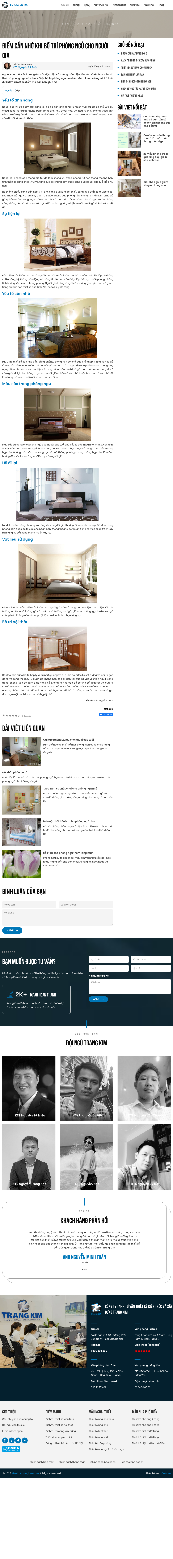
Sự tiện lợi (11, 100)
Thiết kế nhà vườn (99, 1518)
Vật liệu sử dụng (15, 118)
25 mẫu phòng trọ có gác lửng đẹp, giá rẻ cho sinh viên (156, 157)
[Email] (109, 1000)
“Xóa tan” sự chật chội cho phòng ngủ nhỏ (70, 820)
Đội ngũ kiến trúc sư (13, 1506)
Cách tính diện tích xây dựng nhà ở (138, 60)
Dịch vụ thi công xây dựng (61, 1512)
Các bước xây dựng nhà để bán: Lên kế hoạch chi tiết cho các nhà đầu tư (156, 121)
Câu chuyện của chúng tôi (17, 1500)
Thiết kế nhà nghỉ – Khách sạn (106, 1530)
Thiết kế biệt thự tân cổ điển (148, 1524)
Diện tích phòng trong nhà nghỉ (136, 81)
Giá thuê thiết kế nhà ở (132, 95)
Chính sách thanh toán (72, 1543)
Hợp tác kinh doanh (132, 1543)
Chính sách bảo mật (42, 1543)
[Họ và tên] (109, 991)
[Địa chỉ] (151, 1000)
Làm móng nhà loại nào (132, 74)
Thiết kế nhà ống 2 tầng (146, 1500)
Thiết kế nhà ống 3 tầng (146, 1506)
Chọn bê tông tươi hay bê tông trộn (138, 88)
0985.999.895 (99, 1432)
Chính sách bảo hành (102, 1543)
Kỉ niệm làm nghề (12, 1512)
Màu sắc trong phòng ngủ (20, 109)
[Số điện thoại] (151, 991)
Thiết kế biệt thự (98, 1512)
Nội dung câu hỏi (99, 1008)
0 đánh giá (24, 748)
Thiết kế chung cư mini (59, 1518)
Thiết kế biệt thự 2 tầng (145, 1512)
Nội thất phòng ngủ (14, 804)
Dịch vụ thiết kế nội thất (59, 1506)
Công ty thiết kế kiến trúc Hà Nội (64, 1524)
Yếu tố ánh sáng (14, 96)
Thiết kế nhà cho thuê (101, 1500)
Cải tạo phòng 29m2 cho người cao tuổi (68, 771)
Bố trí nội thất (13, 122)
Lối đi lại (10, 113)
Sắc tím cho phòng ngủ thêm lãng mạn (68, 885)
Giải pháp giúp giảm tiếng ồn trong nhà (155, 184)
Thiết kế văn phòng (100, 1524)
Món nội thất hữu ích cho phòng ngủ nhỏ (69, 853)
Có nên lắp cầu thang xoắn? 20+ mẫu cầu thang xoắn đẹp (156, 138)
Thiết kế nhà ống (98, 1506)
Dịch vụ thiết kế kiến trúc (60, 1500)
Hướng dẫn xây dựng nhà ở (134, 53)
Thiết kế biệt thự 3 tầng (145, 1518)
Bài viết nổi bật (132, 107)
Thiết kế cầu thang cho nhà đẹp (136, 67)
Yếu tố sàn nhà (14, 105)
